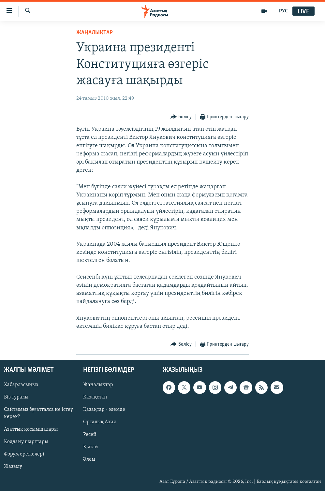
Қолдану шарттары (26, 441)
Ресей (89, 434)
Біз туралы (16, 397)
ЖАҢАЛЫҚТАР (94, 33)
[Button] (181, 117)
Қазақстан (95, 397)
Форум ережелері (24, 454)
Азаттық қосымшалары (31, 429)
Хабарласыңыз (21, 384)
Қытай (90, 447)
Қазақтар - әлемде (104, 409)
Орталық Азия (99, 422)
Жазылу (13, 466)
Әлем (89, 459)
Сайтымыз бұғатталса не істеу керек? (38, 413)
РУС (283, 11)
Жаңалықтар (98, 384)
